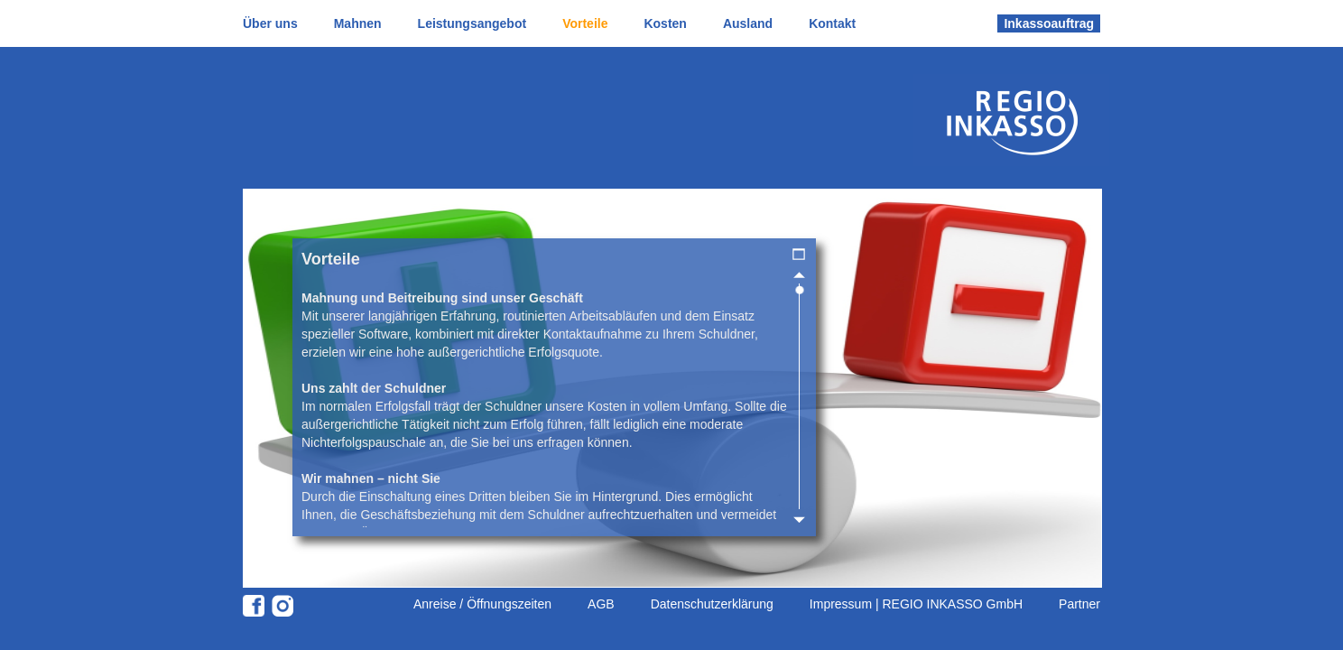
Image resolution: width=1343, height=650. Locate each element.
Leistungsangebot (472, 23)
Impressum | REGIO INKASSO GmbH (916, 604)
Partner (1079, 604)
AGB (601, 604)
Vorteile (584, 23)
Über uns (270, 23)
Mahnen (358, 23)
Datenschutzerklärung (712, 604)
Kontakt (832, 23)
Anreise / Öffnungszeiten (482, 604)
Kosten (665, 23)
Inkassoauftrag (1049, 23)
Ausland (748, 23)
